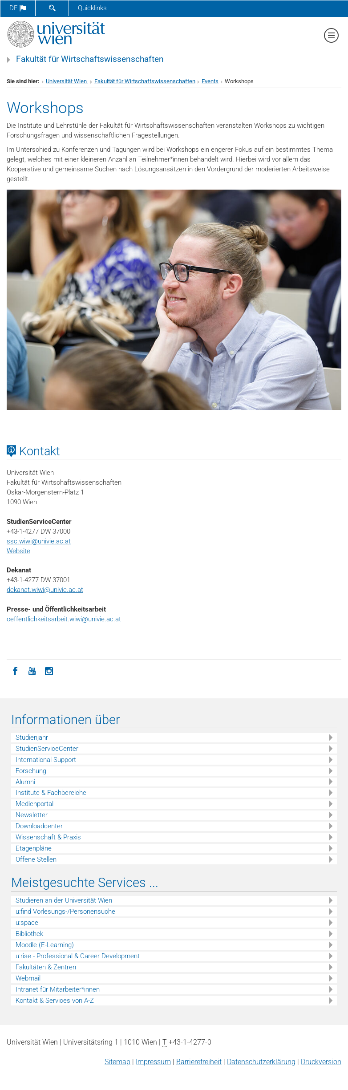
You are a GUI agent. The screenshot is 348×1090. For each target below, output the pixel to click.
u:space (27, 923)
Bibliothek (29, 934)
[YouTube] (32, 670)
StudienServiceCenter (47, 749)
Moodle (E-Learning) (45, 945)
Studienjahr (32, 737)
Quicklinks (92, 8)
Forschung (31, 771)
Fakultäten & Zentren (46, 967)
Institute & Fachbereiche (51, 793)
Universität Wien (67, 81)
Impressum (153, 1062)
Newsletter (32, 815)
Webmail (28, 978)
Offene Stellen (36, 859)
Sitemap (117, 1062)
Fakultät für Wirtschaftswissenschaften (90, 59)
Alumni (25, 782)
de (17, 8)
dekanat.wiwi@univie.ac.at (45, 590)
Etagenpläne (34, 848)
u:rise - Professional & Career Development (78, 956)
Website (18, 551)
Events (210, 81)
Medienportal (34, 804)
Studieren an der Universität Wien (64, 900)
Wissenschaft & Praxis (48, 837)
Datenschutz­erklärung (261, 1062)
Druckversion (321, 1062)
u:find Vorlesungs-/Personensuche (65, 912)
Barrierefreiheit (199, 1062)
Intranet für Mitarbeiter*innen (58, 989)
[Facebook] (15, 670)
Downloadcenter (39, 826)
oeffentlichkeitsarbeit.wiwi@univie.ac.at (64, 619)
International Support (46, 760)
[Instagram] (48, 670)
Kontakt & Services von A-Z (55, 1001)
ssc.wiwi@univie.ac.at (39, 541)
